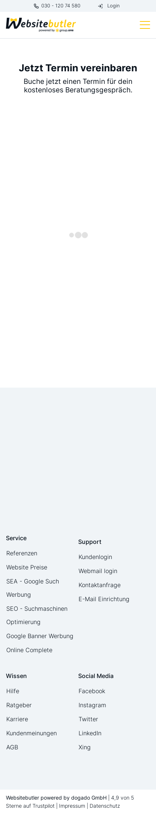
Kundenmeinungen (31, 733)
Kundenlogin (95, 557)
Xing (85, 747)
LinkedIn (90, 733)
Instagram (92, 705)
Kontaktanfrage (100, 585)
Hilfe (12, 691)
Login (113, 5)
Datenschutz (105, 806)
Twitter (88, 719)
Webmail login (98, 571)
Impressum (72, 806)
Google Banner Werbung (39, 636)
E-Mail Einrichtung (104, 599)
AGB (12, 747)
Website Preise (26, 567)
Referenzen (21, 553)
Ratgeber (19, 705)
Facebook (92, 691)
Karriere (17, 719)
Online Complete (29, 650)
